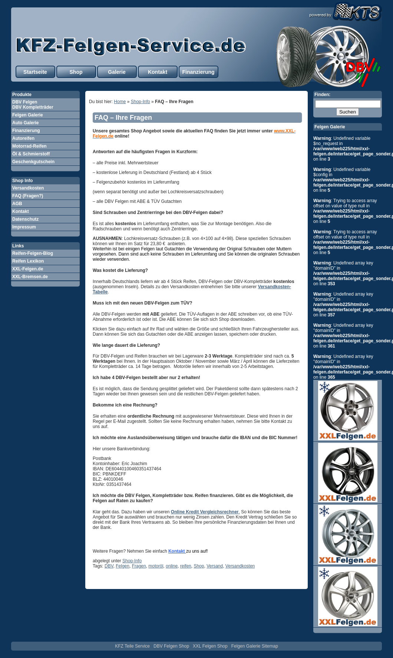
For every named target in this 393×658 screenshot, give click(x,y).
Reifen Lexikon (28, 261)
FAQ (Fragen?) (27, 195)
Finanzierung (198, 72)
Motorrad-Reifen (29, 146)
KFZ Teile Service (132, 646)
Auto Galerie (25, 122)
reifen (185, 566)
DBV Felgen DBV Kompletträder (32, 104)
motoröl (155, 566)
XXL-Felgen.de (27, 269)
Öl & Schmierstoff (31, 154)
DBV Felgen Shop (171, 646)
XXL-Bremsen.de (30, 276)
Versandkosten (28, 188)
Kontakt (157, 72)
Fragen (139, 566)
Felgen (122, 566)
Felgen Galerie (27, 115)
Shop (76, 72)
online (172, 566)
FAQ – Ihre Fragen (123, 117)
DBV (109, 566)
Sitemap (270, 646)
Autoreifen (23, 138)
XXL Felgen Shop (210, 646)
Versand (215, 566)
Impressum (24, 227)
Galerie (116, 72)
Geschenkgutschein (33, 161)
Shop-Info (140, 101)
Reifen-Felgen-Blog (32, 253)
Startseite (35, 72)
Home (120, 101)
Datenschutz (25, 219)
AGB (17, 203)
